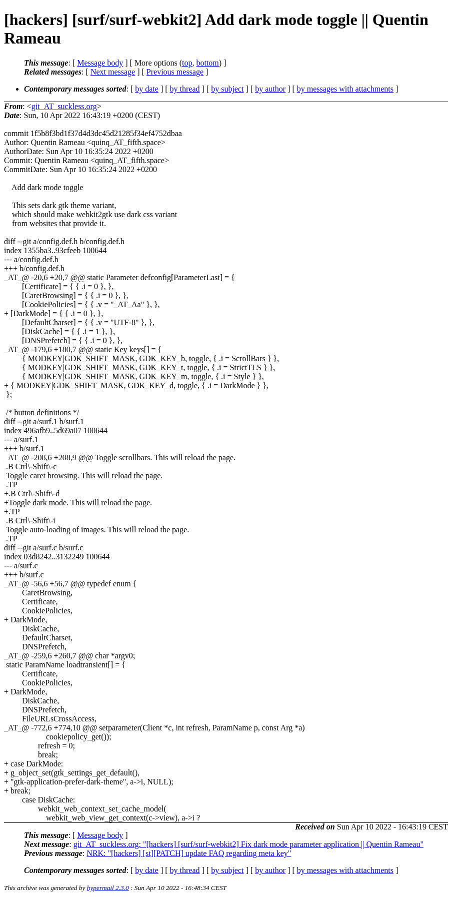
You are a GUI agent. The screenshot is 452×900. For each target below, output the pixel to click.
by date (146, 89)
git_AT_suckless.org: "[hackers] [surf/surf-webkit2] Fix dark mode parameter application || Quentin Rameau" (249, 844)
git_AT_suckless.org (64, 106)
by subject (227, 89)
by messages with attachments (345, 89)
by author (270, 89)
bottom (207, 63)
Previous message (175, 72)
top (187, 63)
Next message (112, 72)
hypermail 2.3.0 (108, 887)
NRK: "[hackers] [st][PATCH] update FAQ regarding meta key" (188, 853)
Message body (100, 63)
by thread (185, 89)
